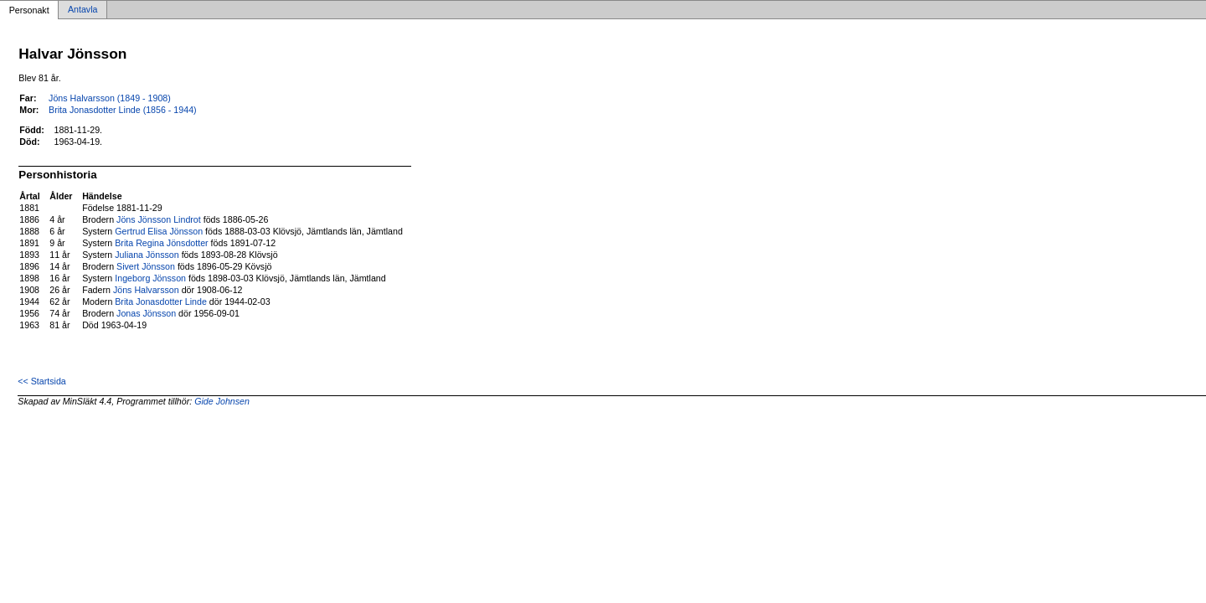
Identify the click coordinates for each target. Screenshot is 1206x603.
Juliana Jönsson (146, 255)
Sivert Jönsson (145, 266)
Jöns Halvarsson (146, 290)
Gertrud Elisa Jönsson (159, 231)
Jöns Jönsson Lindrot (158, 219)
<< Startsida (41, 381)
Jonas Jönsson (146, 313)
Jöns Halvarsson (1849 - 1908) (110, 98)
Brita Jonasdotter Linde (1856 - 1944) (123, 110)
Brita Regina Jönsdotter (161, 243)
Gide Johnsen (222, 401)
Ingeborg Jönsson (150, 278)
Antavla (83, 10)
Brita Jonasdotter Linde (161, 301)
